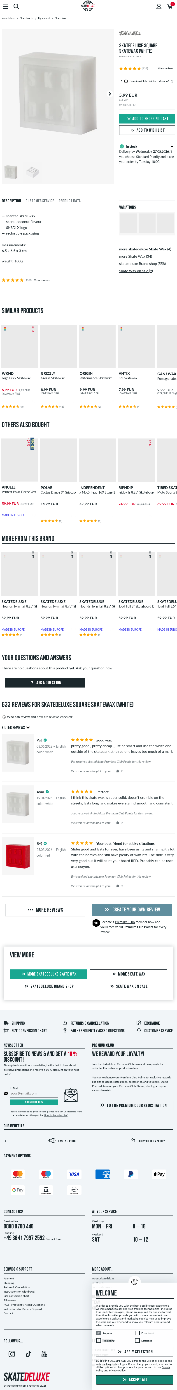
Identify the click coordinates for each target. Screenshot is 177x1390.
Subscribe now (34, 1102)
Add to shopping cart (147, 119)
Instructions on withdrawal (19, 1291)
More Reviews (45, 910)
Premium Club (125, 922)
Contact (8, 1313)
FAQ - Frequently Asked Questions (93, 1031)
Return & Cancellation (17, 1287)
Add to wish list (147, 130)
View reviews (165, 68)
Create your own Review (131, 910)
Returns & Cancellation (85, 1023)
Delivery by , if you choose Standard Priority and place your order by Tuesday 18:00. (147, 154)
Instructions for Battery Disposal (23, 1309)
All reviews (10, 1300)
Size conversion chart (25, 1031)
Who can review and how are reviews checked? (37, 717)
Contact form (53, 1239)
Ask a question (45, 683)
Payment (9, 1278)
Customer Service (154, 1031)
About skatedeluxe (103, 1278)
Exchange (148, 1023)
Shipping (14, 1023)
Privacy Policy (117, 1370)
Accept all (135, 1380)
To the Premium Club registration (133, 1105)
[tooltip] (172, 81)
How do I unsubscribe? (56, 1115)
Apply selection (135, 1352)
